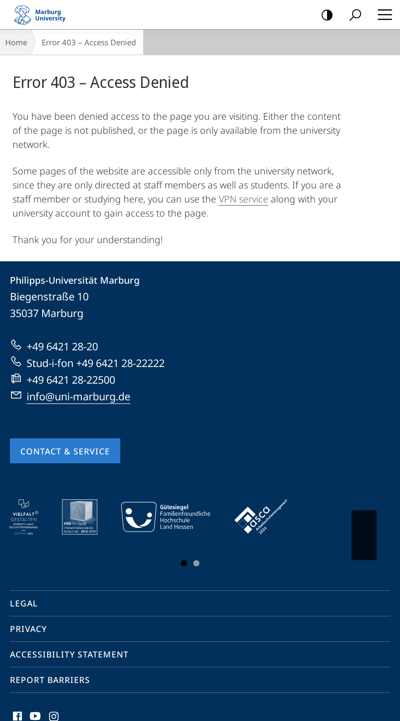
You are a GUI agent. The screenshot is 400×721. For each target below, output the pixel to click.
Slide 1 (184, 563)
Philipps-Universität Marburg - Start (44, 15)
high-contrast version (323, 15)
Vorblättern (363, 530)
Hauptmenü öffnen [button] (381, 14)
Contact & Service (65, 451)
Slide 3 (196, 563)
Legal (24, 603)
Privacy (28, 629)
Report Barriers (50, 680)
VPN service (243, 199)
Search (351, 15)
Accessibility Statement (69, 654)
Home (16, 42)
